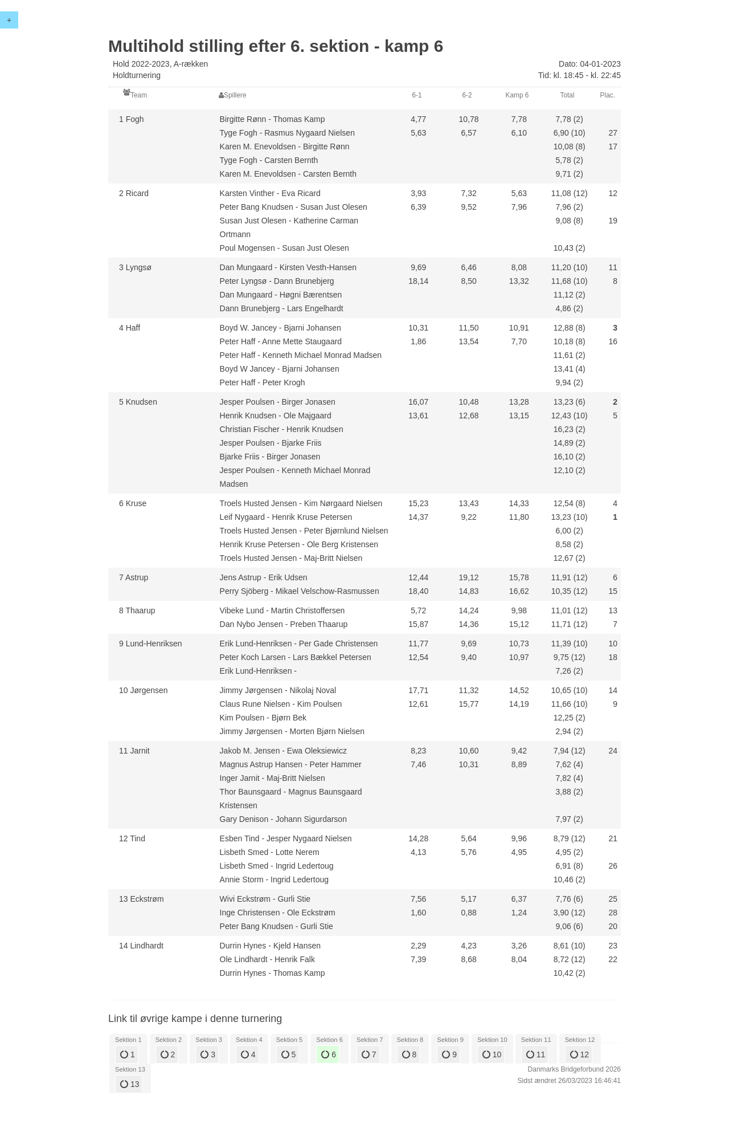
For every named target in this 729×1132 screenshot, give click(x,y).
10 (491, 1054)
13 (129, 1084)
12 (579, 1054)
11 (535, 1054)
